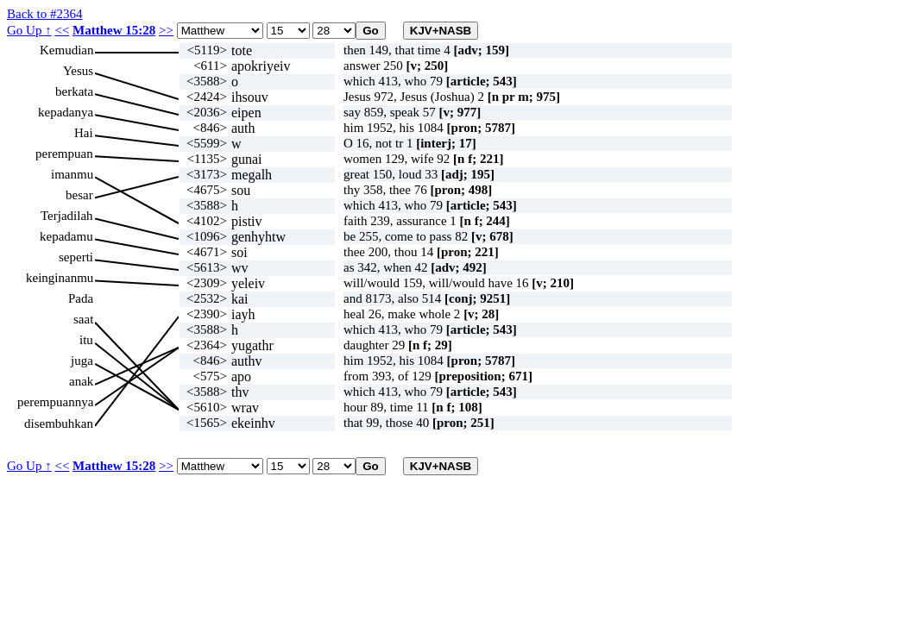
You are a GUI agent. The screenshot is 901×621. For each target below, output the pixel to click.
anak (81, 381)
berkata (74, 91)
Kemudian (66, 50)
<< (61, 30)
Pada (80, 298)
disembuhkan (58, 423)
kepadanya (65, 112)
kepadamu (66, 236)
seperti (76, 257)
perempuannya (55, 402)
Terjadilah (67, 216)
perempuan (64, 153)
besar (79, 195)
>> (166, 30)
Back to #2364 (45, 14)
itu (86, 340)
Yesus (78, 71)
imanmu (72, 174)
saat (83, 319)
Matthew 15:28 (113, 30)
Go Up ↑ (29, 30)
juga (82, 360)
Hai (83, 133)
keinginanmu (59, 278)
